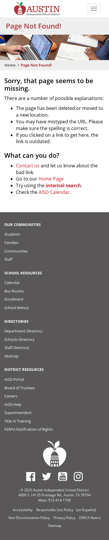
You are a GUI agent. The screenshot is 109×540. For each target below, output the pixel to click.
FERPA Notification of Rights (28, 429)
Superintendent (18, 412)
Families (11, 242)
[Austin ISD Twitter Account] (46, 476)
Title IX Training (17, 421)
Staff (8, 259)
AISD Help (13, 404)
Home (10, 65)
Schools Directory (19, 339)
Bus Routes (14, 291)
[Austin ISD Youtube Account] (63, 476)
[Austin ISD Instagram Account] (78, 476)
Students (12, 234)
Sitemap (11, 356)
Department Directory (23, 331)
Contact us (28, 165)
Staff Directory (16, 347)
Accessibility (23, 509)
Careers (10, 396)
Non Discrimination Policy (29, 517)
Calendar (12, 282)
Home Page (51, 179)
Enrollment (14, 299)
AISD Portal (14, 379)
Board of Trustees (19, 387)
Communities (16, 251)
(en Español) (86, 509)
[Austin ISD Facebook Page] (31, 476)
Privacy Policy (64, 517)
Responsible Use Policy (54, 509)
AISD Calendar (54, 192)
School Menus (16, 307)
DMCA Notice (90, 517)
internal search (63, 185)
